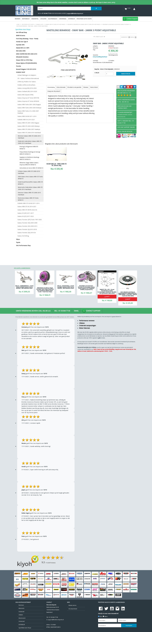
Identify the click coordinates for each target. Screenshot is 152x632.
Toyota (18, 242)
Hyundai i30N (20, 45)
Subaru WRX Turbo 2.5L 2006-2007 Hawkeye (28, 112)
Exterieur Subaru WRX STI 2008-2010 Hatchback (29, 194)
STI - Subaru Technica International (28, 78)
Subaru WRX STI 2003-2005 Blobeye (29, 126)
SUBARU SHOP (20, 72)
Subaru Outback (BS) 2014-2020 (27, 91)
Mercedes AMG (20, 51)
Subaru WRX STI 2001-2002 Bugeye (28, 123)
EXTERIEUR (71, 19)
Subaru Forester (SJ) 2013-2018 (27, 229)
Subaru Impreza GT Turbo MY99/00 (28, 101)
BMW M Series (20, 35)
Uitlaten (43, 19)
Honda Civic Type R (22, 42)
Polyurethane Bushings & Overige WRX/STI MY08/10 (30, 153)
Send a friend (94, 87)
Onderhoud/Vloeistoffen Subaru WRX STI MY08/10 (30, 183)
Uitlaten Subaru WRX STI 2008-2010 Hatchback (29, 172)
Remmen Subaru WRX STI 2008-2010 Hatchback (29, 137)
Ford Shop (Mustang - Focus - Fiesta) (27, 39)
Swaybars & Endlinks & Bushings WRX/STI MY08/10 (29, 158)
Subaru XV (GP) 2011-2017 (26, 213)
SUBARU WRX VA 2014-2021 (26, 120)
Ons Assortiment (73, 609)
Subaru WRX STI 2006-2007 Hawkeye (29, 129)
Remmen (17, 19)
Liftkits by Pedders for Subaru (27, 82)
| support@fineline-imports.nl (74, 13)
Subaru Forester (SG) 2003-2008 (27, 223)
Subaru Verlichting (23, 236)
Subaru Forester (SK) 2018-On (27, 232)
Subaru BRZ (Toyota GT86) (25, 95)
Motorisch (26, 19)
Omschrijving (51, 87)
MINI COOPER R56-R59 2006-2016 (26, 54)
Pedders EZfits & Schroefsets (26, 85)
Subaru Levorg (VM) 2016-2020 (27, 88)
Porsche (18, 66)
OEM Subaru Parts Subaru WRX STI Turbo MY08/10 (30, 178)
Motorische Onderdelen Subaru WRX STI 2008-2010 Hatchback (30, 188)
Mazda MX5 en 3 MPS (22, 48)
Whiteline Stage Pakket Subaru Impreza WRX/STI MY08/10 (29, 164)
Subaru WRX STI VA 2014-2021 (27, 206)
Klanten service (72, 605)
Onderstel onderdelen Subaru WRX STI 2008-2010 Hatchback (30, 142)
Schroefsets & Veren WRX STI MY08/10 (31, 168)
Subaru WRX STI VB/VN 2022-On (27, 210)
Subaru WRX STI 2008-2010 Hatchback (29, 133)
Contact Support (91, 310)
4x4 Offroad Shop (21, 32)
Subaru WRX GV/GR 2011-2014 (27, 116)
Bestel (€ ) (125, 74)
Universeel (62, 19)
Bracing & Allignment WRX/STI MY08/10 (29, 148)
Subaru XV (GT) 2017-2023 (26, 216)
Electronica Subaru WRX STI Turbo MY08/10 (28, 199)
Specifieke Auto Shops (84, 19)
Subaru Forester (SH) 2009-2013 (27, 226)
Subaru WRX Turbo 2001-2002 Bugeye (29, 104)
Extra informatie (61, 87)
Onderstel (34, 19)
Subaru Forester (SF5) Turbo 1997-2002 (30, 220)
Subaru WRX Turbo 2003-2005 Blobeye (29, 108)
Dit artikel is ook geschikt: (74, 87)
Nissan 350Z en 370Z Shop (24, 60)
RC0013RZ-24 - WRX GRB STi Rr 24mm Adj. (57, 164)
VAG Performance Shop (23, 245)
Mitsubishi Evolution (22, 57)
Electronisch (52, 19)
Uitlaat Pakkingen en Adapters (27, 75)
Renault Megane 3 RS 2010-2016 (26, 69)
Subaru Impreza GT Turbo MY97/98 (28, 98)
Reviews (85, 87)
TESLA (18, 239)
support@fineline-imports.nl (56, 619)
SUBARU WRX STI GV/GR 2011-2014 (28, 203)
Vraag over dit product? (54, 91)
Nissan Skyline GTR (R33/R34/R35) (26, 63)
